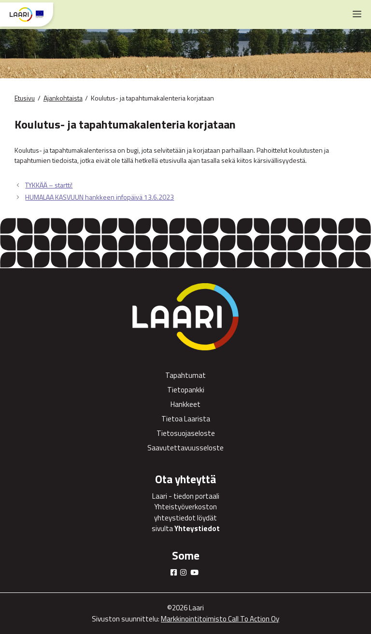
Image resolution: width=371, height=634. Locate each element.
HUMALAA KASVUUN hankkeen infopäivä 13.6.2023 (99, 197)
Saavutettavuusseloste (185, 447)
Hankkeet (185, 404)
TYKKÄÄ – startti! (48, 185)
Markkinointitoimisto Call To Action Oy (220, 618)
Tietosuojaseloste (186, 433)
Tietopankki (185, 389)
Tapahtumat (185, 375)
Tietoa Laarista (185, 418)
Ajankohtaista (63, 98)
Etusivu (24, 98)
